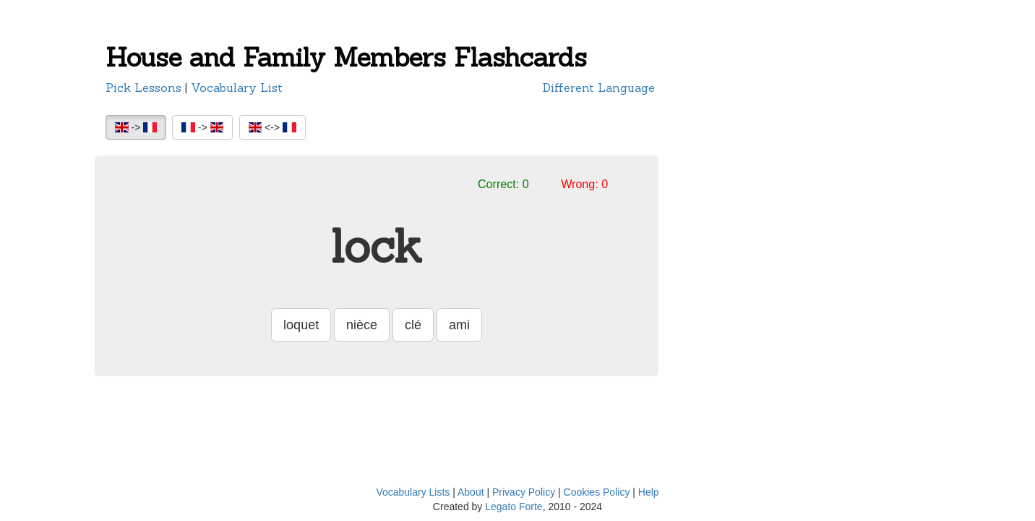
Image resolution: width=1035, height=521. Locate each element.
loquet (301, 325)
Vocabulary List (237, 87)
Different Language (599, 87)
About (471, 492)
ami (459, 325)
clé (413, 325)
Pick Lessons (143, 87)
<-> (272, 127)
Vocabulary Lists (413, 492)
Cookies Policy (597, 492)
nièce (361, 325)
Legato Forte (513, 506)
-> (136, 127)
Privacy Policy (523, 492)
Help (648, 492)
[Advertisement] (741, 264)
